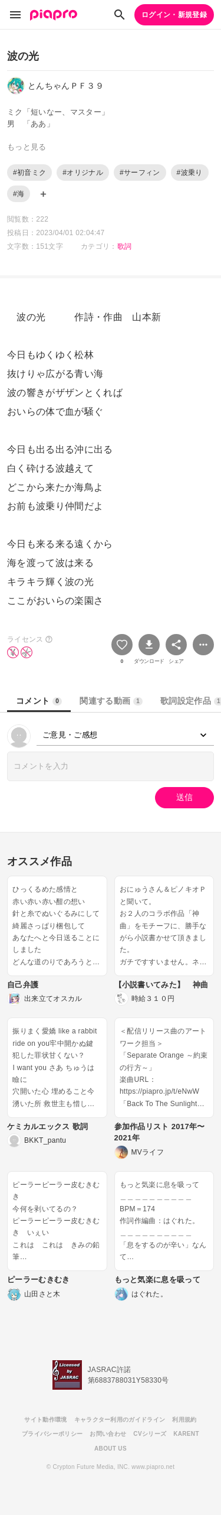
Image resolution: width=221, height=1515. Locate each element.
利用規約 (184, 1419)
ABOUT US (110, 1448)
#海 (18, 194)
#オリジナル (82, 172)
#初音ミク (29, 172)
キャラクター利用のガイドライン (120, 1419)
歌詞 (124, 246)
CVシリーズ (149, 1434)
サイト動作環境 (45, 1419)
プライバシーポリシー (52, 1434)
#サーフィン (140, 172)
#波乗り (190, 172)
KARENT (186, 1434)
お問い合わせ (108, 1434)
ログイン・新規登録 (174, 15)
